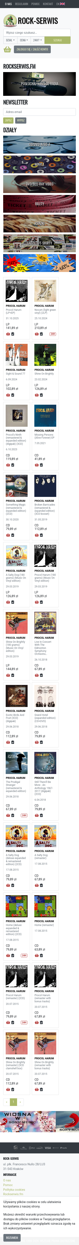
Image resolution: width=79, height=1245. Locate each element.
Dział (9, 40)
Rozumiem (12, 1237)
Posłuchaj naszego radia (39, 83)
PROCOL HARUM (15, 305)
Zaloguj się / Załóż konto (32, 49)
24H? (36, 40)
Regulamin (21, 4)
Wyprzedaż (39, 262)
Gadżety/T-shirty (39, 243)
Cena (23, 40)
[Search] (37, 32)
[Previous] (6, 1102)
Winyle (39, 164)
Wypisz (20, 120)
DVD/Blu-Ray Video (39, 184)
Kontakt (48, 4)
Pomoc (35, 4)
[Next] (20, 1102)
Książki (39, 223)
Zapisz (8, 120)
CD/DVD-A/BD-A (39, 144)
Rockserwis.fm (13, 1194)
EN (60, 4)
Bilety (39, 203)
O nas (8, 4)
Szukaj (58, 40)
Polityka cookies (14, 1190)
